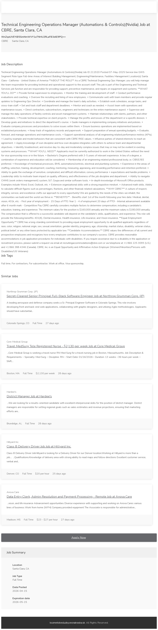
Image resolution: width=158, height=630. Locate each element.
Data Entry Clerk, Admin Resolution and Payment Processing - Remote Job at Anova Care (69, 497)
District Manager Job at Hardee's (29, 396)
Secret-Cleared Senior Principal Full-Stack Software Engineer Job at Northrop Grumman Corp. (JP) (75, 296)
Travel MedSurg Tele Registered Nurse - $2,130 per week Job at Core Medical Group (66, 346)
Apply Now (78, 537)
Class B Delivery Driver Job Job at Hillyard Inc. (39, 446)
